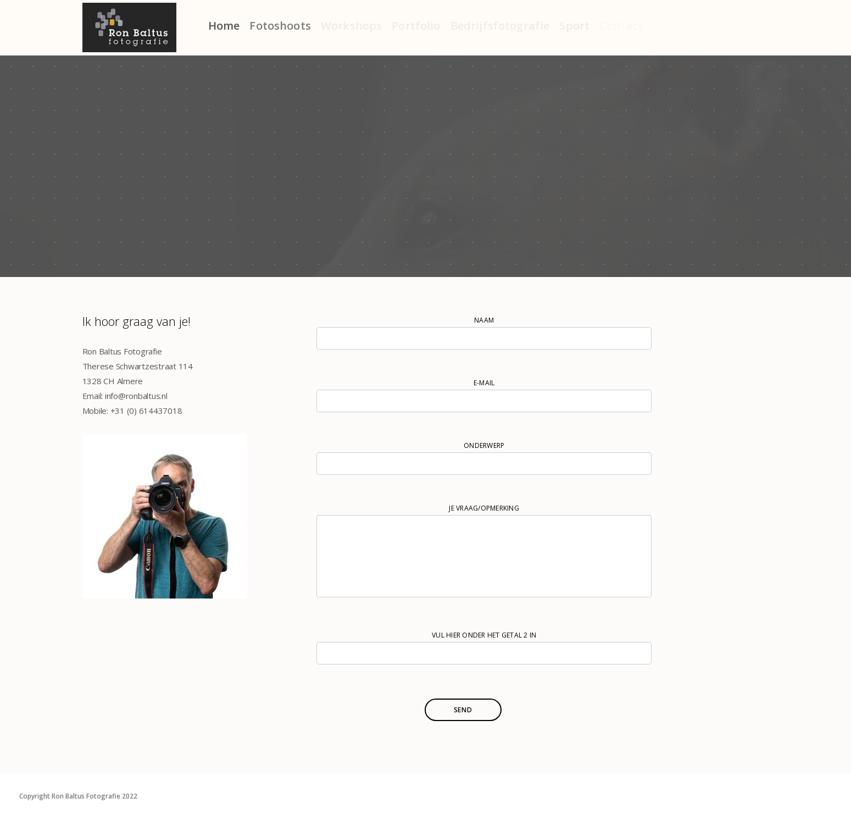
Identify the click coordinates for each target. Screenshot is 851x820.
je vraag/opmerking (484, 552)
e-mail (484, 395)
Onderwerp (484, 458)
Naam (484, 332)
